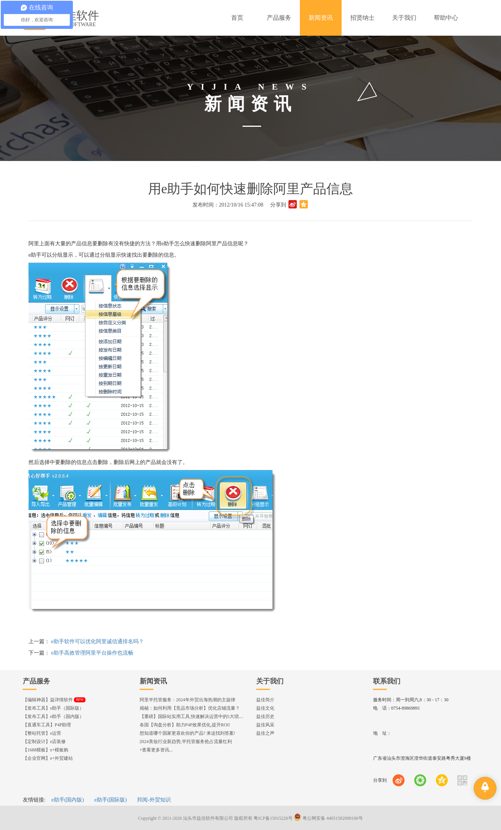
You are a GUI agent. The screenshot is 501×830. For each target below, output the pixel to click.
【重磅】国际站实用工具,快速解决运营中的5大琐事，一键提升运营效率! (213, 716)
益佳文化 (265, 708)
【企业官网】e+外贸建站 (48, 758)
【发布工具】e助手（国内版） (53, 716)
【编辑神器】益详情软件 (54, 699)
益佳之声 (265, 733)
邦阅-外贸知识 (154, 800)
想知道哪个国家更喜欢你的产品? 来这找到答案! (187, 733)
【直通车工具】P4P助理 (47, 724)
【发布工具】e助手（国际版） (53, 708)
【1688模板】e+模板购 (45, 750)
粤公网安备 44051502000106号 (328, 818)
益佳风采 (265, 724)
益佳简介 (265, 699)
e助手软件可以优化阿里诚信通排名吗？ (97, 641)
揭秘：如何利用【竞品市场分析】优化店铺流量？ (190, 708)
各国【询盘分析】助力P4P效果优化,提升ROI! (185, 724)
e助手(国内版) (67, 800)
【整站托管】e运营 (42, 733)
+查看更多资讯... (156, 750)
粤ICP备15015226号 (273, 818)
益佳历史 (265, 716)
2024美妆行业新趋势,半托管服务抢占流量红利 (186, 741)
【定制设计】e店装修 (44, 741)
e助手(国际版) (110, 800)
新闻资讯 (153, 681)
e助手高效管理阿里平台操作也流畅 (92, 653)
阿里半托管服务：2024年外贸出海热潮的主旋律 (187, 699)
